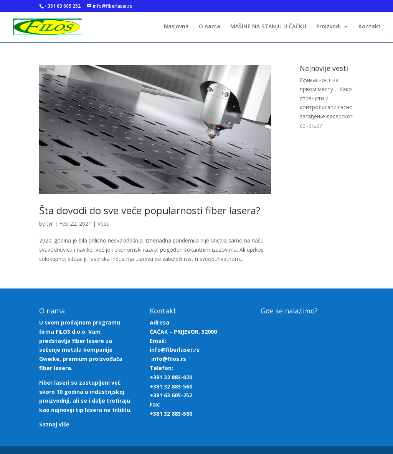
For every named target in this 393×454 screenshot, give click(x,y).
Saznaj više (54, 424)
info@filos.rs (168, 358)
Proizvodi (328, 27)
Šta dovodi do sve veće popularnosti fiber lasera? (149, 210)
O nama (209, 27)
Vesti (103, 223)
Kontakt (369, 27)
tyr (49, 223)
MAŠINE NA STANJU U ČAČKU (268, 27)
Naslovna (176, 27)
